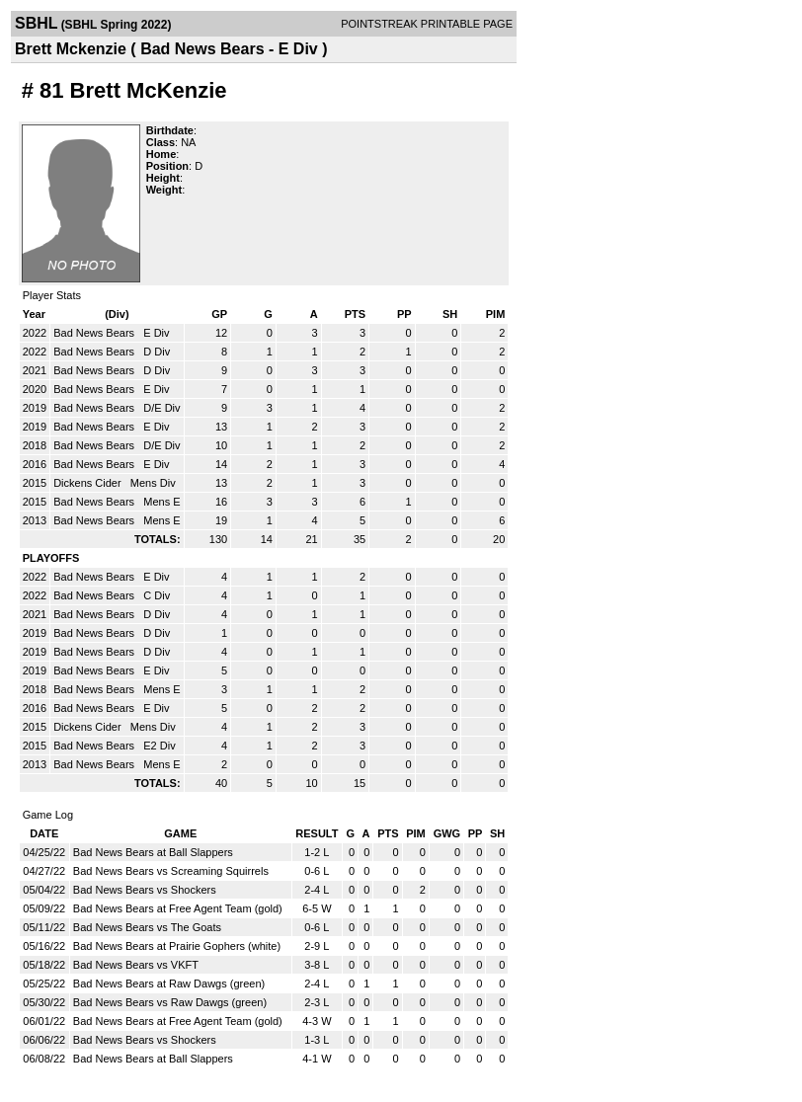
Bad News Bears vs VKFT (136, 965)
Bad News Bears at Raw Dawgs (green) (169, 983)
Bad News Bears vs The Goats (147, 927)
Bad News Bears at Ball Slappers (153, 852)
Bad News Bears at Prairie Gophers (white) (177, 946)
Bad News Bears (95, 333)
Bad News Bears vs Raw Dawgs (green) (170, 1002)
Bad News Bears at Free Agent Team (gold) (177, 908)
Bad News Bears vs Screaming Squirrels (171, 871)
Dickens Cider (88, 483)
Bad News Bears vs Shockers (144, 890)
